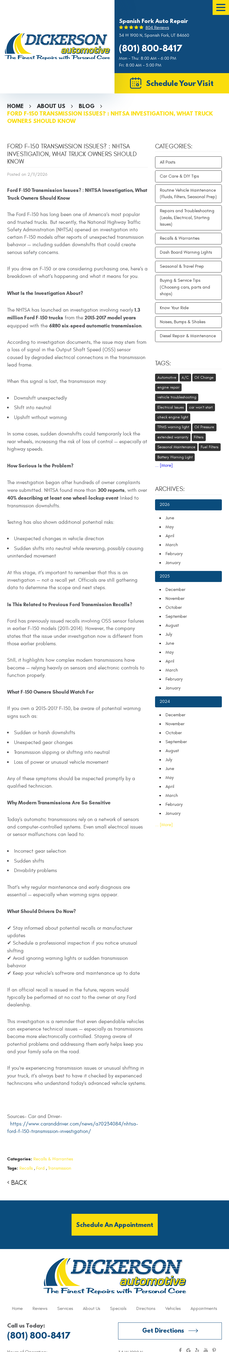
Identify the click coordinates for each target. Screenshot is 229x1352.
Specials (118, 1308)
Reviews (40, 1308)
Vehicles (173, 1308)
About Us (51, 106)
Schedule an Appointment (114, 1224)
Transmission (59, 1168)
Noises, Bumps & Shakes (182, 321)
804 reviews (157, 27)
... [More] (164, 465)
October (173, 607)
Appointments (204, 1308)
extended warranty (172, 437)
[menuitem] (17, 1308)
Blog (87, 106)
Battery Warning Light (175, 457)
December (175, 589)
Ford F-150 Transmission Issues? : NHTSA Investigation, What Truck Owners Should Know (110, 117)
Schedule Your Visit (179, 83)
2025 (165, 576)
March (171, 544)
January (172, 562)
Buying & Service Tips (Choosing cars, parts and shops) (185, 287)
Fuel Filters (209, 447)
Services (65, 1308)
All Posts (167, 162)
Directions (145, 1308)
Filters (198, 437)
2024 (165, 701)
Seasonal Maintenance (176, 447)
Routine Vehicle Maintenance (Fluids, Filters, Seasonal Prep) (188, 194)
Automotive (166, 377)
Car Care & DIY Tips (179, 176)
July (168, 634)
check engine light (172, 417)
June (169, 518)
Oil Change (203, 377)
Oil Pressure (204, 427)
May (169, 526)
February (173, 553)
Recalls (26, 1168)
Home (15, 106)
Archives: (170, 489)
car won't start (201, 407)
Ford (40, 1168)
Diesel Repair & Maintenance (188, 335)
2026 (165, 504)
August (172, 625)
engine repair (168, 387)
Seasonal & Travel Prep (182, 266)
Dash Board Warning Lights (186, 252)
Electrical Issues (170, 407)
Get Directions (163, 1330)
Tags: (163, 363)
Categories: (174, 146)
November (175, 598)
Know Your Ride (174, 307)
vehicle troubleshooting (176, 397)
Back (19, 1183)
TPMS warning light (173, 427)
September (176, 616)
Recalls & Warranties (53, 1159)
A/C (185, 377)
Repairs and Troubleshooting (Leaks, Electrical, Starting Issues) (187, 217)
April (169, 535)
